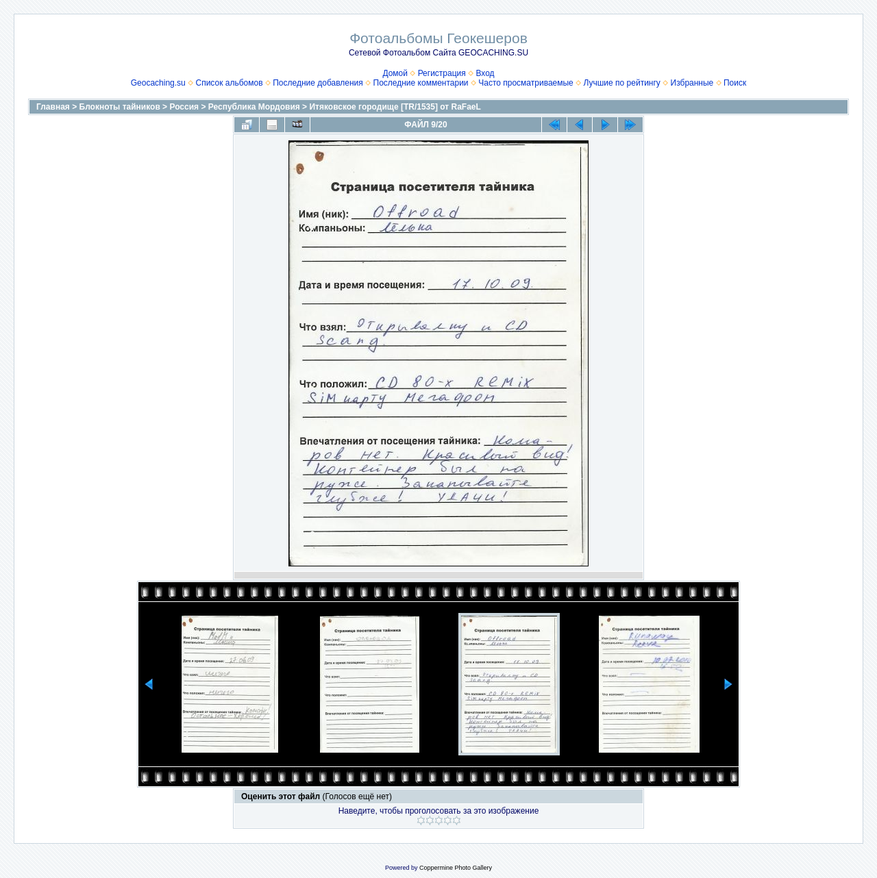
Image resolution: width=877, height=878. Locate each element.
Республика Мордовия (254, 107)
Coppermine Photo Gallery (455, 867)
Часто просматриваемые (525, 83)
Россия (184, 107)
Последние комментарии (421, 83)
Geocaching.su (158, 83)
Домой (395, 73)
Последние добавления (318, 83)
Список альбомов (228, 83)
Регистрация (442, 73)
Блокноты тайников (119, 107)
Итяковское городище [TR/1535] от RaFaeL (394, 107)
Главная (53, 107)
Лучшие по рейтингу (621, 83)
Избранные (692, 83)
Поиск (735, 83)
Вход (484, 73)
